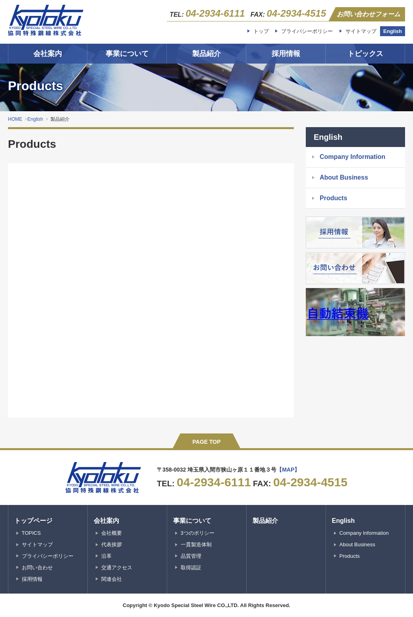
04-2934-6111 (215, 13)
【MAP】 (288, 469)
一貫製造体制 (196, 544)
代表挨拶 (111, 544)
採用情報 (286, 54)
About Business (344, 177)
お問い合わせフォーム (368, 14)
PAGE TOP (206, 442)
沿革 (106, 556)
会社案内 (47, 54)
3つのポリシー (197, 533)
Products (333, 198)
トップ (261, 31)
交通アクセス (116, 568)
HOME (15, 119)
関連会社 (111, 579)
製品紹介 (206, 54)
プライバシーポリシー (307, 31)
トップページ (33, 520)
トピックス (365, 54)
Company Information (352, 156)
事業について (127, 54)
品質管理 (191, 556)
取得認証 (191, 568)
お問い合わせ (37, 568)
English (392, 31)
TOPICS (31, 533)
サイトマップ (360, 31)
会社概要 (111, 533)
